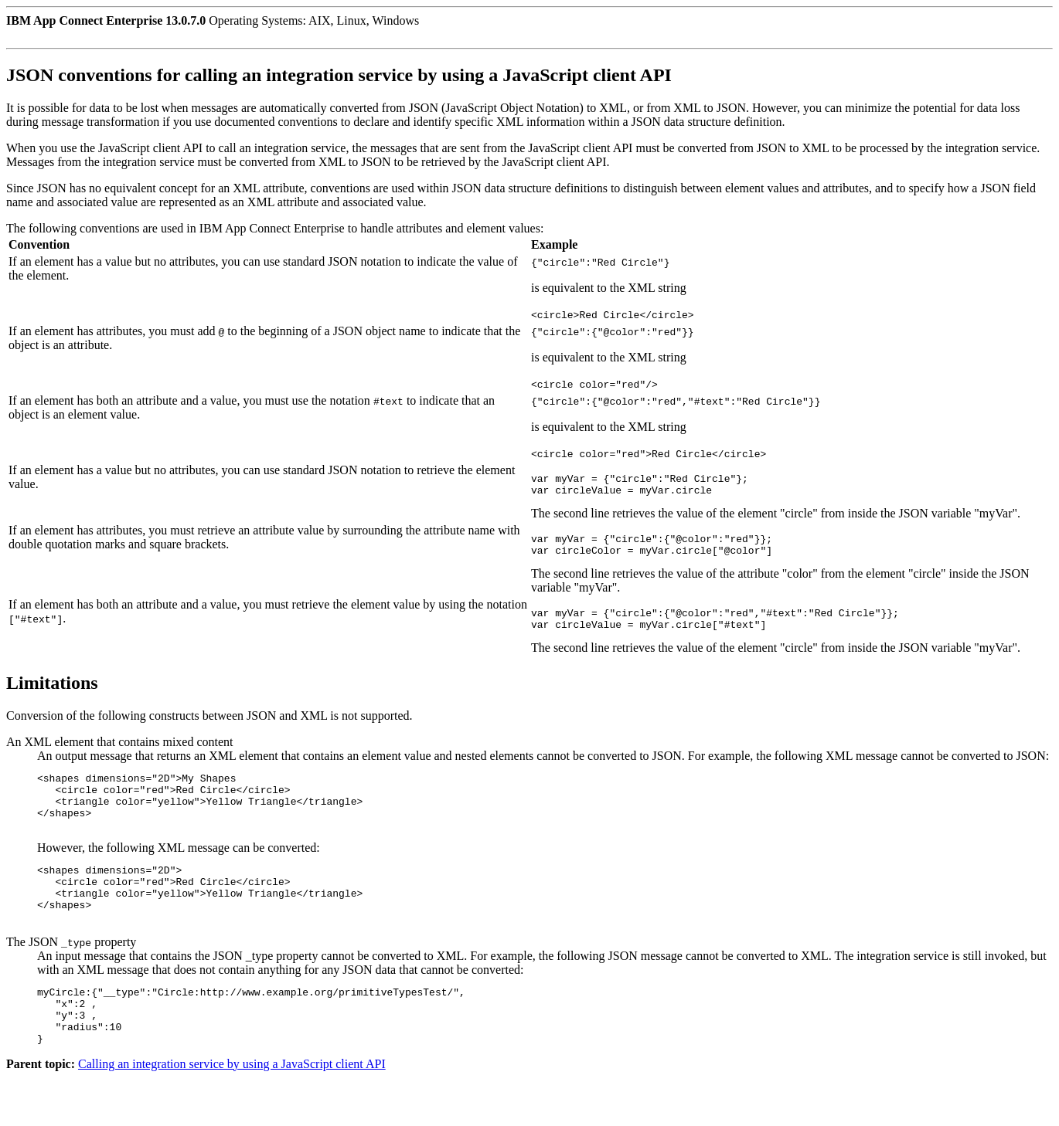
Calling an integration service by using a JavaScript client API (232, 1112)
